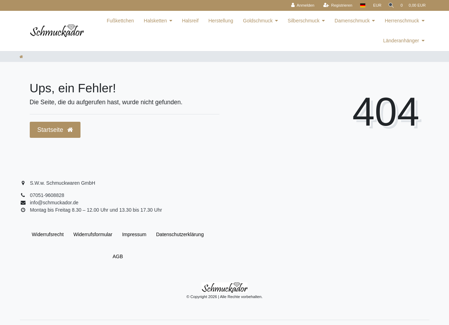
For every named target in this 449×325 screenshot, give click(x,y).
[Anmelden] (300, 5)
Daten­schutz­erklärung (180, 234)
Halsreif (190, 20)
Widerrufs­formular (92, 234)
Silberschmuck (304, 20)
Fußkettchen (120, 20)
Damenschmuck (352, 20)
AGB (118, 256)
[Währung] (374, 5)
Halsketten (155, 20)
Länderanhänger (401, 40)
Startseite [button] (55, 129)
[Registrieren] (335, 5)
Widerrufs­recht (48, 234)
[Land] (359, 5)
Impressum (134, 234)
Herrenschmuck (402, 20)
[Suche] (390, 5)
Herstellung (220, 20)
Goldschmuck (258, 20)
